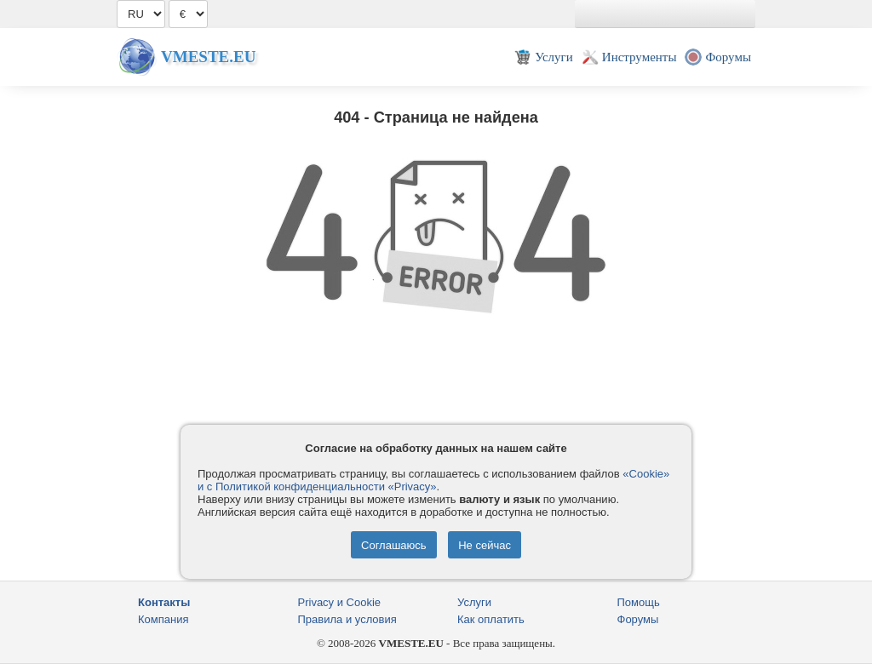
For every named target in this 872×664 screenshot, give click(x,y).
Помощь (638, 602)
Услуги (474, 602)
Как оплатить (491, 619)
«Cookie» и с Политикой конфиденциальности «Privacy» (433, 480)
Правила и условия (347, 619)
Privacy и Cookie (340, 602)
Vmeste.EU (208, 57)
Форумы (638, 619)
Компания (163, 619)
